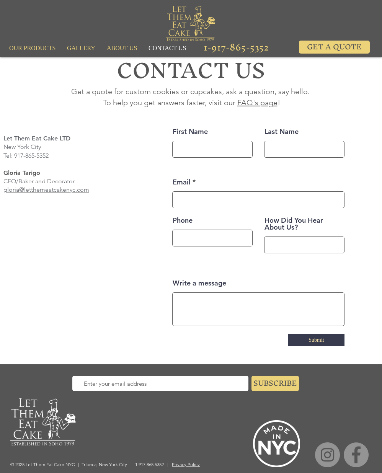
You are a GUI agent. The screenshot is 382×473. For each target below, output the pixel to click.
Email (182, 182)
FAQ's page (257, 102)
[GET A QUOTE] (334, 47)
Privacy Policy (186, 464)
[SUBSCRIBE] (275, 383)
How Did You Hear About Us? (293, 224)
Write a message (199, 283)
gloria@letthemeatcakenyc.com (46, 189)
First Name (190, 131)
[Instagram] (327, 454)
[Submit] (316, 340)
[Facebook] (356, 454)
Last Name (281, 131)
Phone (183, 220)
